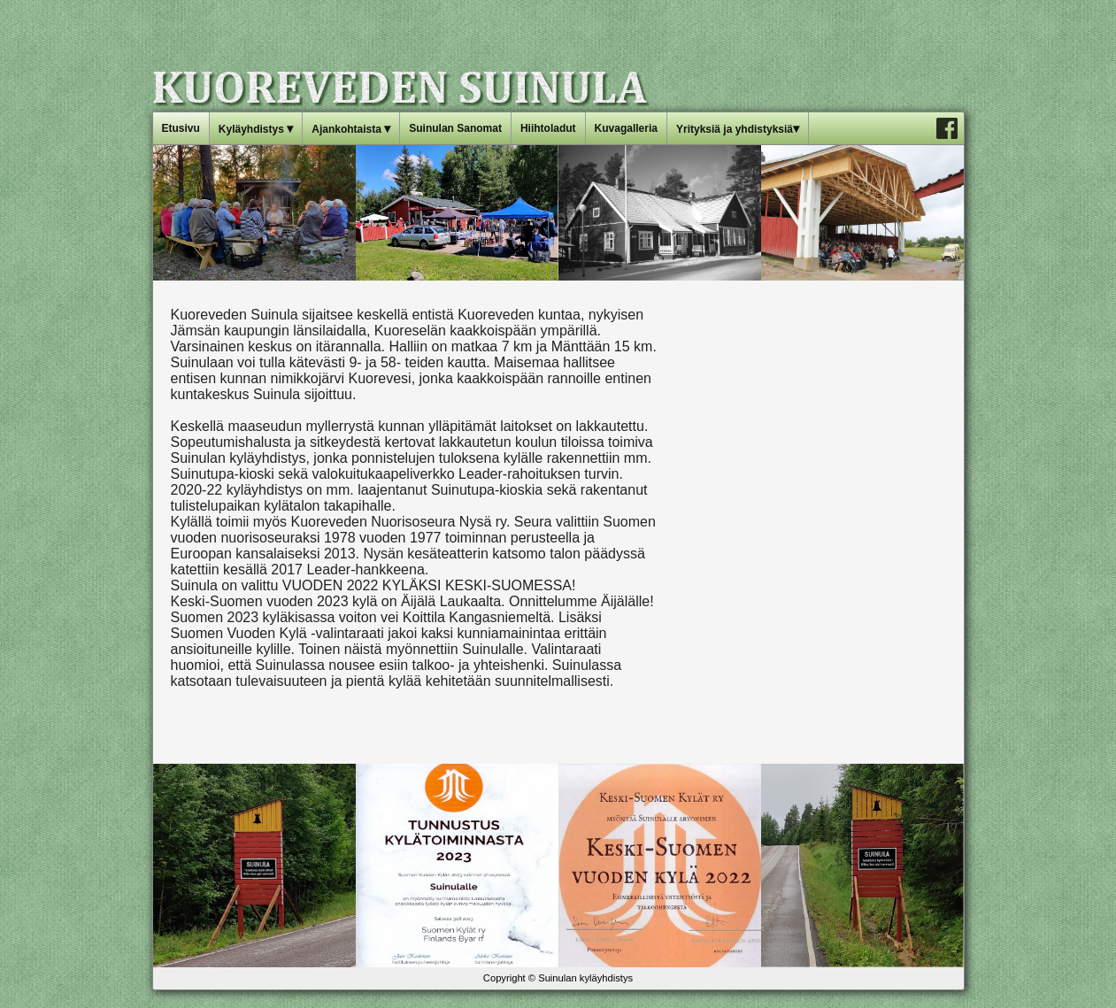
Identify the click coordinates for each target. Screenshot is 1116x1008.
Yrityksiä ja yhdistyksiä (737, 128)
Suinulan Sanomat (455, 128)
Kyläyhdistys (256, 128)
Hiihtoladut (548, 128)
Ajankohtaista (351, 128)
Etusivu (181, 128)
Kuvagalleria (626, 128)
